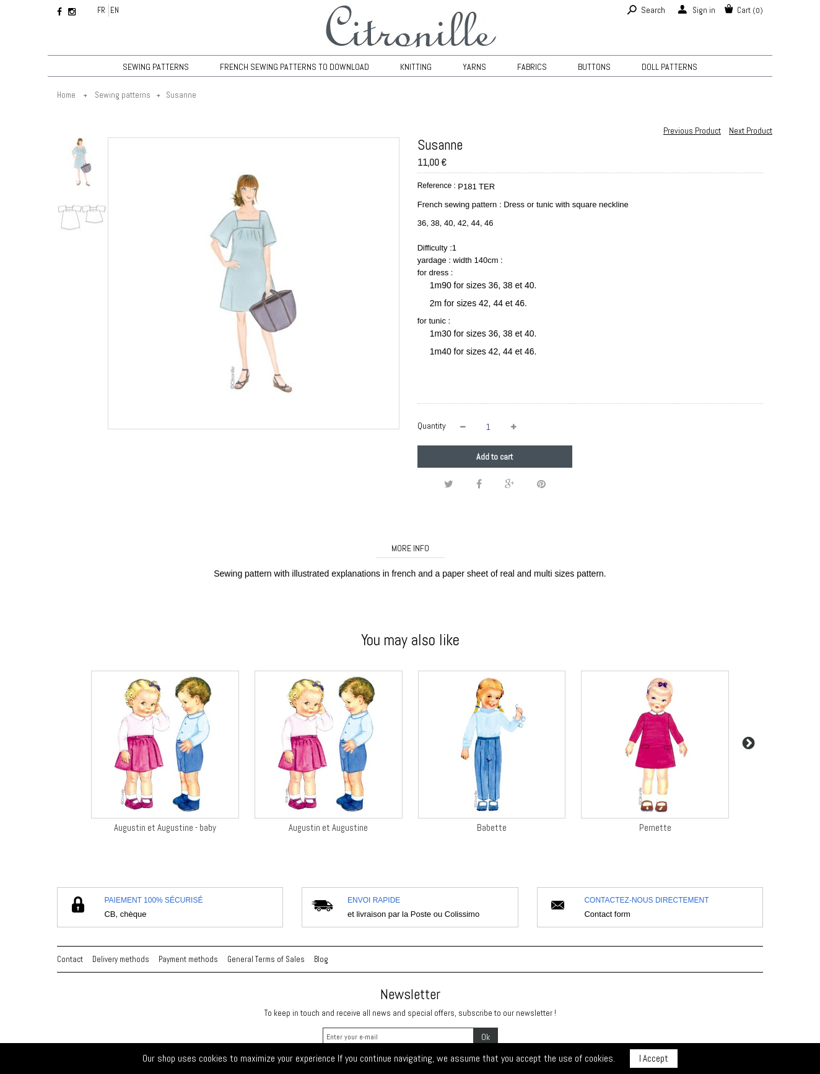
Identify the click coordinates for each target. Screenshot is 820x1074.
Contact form (607, 914)
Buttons (594, 66)
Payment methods (188, 959)
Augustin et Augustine (328, 827)
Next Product (750, 130)
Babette (492, 827)
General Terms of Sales (266, 959)
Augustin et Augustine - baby (165, 827)
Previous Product (692, 130)
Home (66, 95)
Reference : (436, 185)
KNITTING (416, 66)
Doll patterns (669, 66)
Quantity (431, 425)
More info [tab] (410, 548)
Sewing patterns (156, 66)
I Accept (653, 1058)
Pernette (655, 827)
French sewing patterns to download (294, 66)
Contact (70, 959)
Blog (321, 959)
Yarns (474, 66)
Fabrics (532, 66)
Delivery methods (120, 959)
